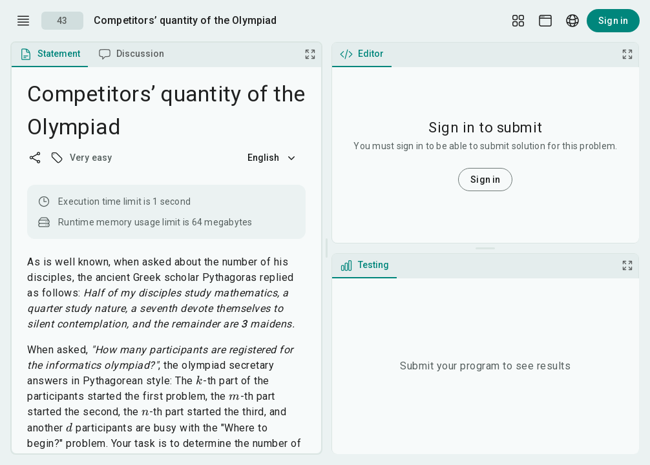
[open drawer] (23, 21)
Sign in (613, 21)
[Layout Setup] (518, 21)
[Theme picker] (545, 21)
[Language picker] (572, 21)
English (272, 157)
